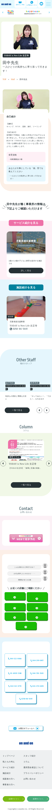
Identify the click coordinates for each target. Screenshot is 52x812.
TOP (6, 79)
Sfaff (14, 79)
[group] (11, 12)
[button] (2, 12)
